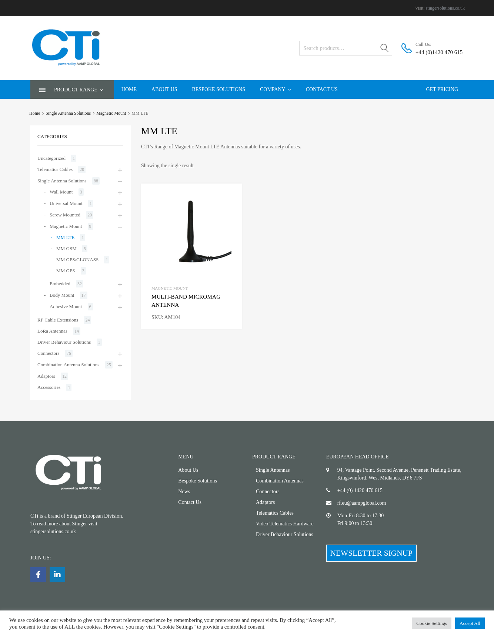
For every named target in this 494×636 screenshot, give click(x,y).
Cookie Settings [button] (431, 623)
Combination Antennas (280, 481)
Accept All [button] (470, 623)
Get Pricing (442, 89)
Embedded (60, 283)
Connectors (48, 353)
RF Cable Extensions (57, 320)
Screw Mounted (65, 215)
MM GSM (66, 248)
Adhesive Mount (66, 306)
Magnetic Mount (111, 113)
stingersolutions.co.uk (445, 8)
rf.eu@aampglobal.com (361, 503)
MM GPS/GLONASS (77, 259)
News (184, 491)
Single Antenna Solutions (68, 113)
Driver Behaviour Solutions (64, 342)
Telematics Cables (55, 169)
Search (384, 49)
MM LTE (65, 237)
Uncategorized (51, 158)
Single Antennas (273, 470)
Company (275, 89)
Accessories (48, 387)
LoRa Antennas (52, 331)
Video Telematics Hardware (285, 523)
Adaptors (46, 376)
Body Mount (62, 295)
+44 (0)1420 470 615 (433, 52)
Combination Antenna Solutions (68, 364)
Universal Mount (66, 203)
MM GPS (65, 270)
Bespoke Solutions (218, 89)
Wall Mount (61, 192)
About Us (164, 89)
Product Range (78, 89)
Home (129, 89)
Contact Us (322, 89)
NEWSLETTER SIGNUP (371, 553)
